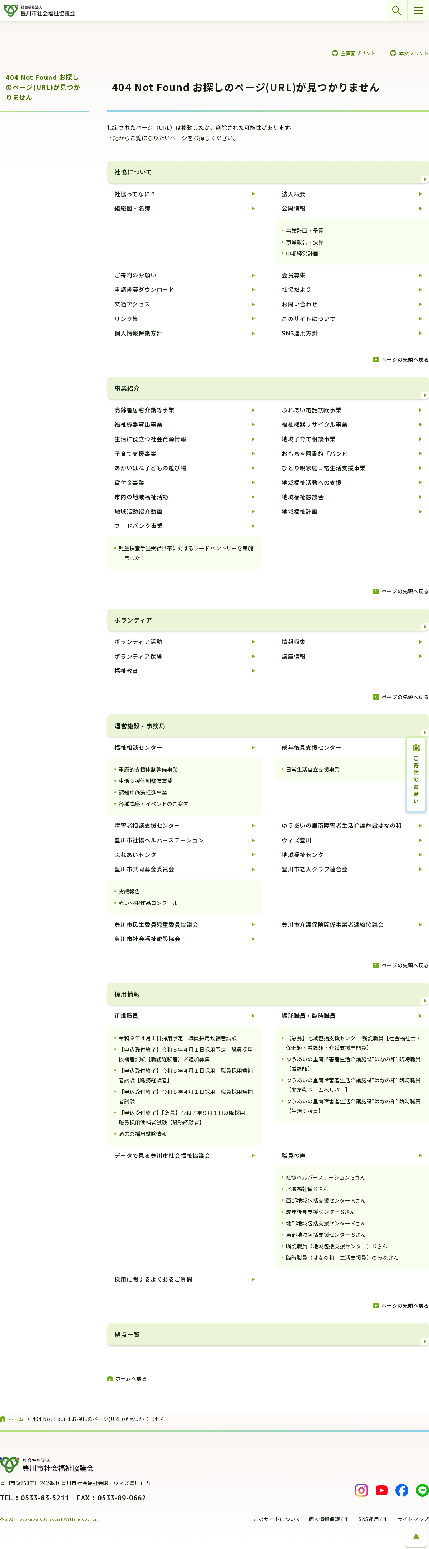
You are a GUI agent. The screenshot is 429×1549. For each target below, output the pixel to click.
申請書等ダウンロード (144, 289)
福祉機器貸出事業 (138, 424)
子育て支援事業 (135, 453)
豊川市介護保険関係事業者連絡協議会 (333, 924)
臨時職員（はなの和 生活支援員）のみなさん (342, 1257)
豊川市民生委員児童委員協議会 (156, 924)
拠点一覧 (127, 1334)
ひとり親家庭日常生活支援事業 (324, 467)
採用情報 (127, 993)
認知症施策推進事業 (143, 792)
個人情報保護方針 (138, 333)
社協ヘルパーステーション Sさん (325, 1177)
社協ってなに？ (135, 194)
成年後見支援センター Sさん (320, 1211)
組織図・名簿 (132, 208)
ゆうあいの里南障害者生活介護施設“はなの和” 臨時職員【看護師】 (353, 1063)
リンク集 (126, 318)
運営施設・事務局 (140, 725)
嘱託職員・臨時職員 (309, 1015)
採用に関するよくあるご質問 (153, 1279)
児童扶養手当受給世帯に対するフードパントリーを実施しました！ (186, 552)
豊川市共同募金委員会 (144, 869)
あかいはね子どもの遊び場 (150, 467)
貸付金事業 (129, 482)
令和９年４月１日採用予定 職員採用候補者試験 (178, 1038)
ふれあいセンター (138, 854)
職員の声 (294, 1155)
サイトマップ (413, 1519)
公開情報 (294, 208)
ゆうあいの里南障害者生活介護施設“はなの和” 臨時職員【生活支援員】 (353, 1106)
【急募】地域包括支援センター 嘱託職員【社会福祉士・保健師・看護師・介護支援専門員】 (353, 1042)
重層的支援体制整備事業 (148, 769)
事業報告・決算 (305, 242)
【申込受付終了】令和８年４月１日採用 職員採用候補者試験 (186, 1096)
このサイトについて (309, 318)
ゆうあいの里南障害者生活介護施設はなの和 (342, 825)
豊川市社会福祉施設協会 (147, 938)
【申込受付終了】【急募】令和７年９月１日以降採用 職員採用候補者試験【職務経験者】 (184, 1117)
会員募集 (294, 275)
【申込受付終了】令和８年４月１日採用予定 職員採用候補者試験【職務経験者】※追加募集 (186, 1054)
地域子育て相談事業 (309, 438)
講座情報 (294, 656)
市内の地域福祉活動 (141, 496)
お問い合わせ (300, 304)
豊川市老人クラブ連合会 (315, 869)
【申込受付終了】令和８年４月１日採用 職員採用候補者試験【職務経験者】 (186, 1075)
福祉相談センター (138, 747)
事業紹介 (127, 388)
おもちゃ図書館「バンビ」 (318, 453)
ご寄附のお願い (135, 275)
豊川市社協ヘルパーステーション (159, 840)
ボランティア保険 (138, 656)
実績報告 (129, 891)
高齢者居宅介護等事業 (144, 409)
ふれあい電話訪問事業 (312, 409)
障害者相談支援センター (147, 825)
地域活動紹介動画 (138, 511)
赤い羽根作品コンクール (148, 902)
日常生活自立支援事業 (313, 769)
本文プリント (414, 53)
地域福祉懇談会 (303, 496)
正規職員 (126, 1015)
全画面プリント (358, 53)
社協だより (297, 289)
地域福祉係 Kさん (307, 1189)
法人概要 (294, 194)
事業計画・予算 (305, 230)
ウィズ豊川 (297, 840)
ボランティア (133, 619)
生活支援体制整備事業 (145, 781)
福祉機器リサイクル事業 (315, 424)
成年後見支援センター (312, 747)
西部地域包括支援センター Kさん (326, 1200)
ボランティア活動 (138, 641)
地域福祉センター (306, 854)
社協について (133, 171)
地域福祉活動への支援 (312, 482)
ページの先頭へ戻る (405, 359)
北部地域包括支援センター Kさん (326, 1223)
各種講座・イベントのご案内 (153, 803)
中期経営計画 (302, 253)
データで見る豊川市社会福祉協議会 (162, 1155)
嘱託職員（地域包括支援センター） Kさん (336, 1246)
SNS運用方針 (300, 333)
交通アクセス (132, 304)
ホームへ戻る (131, 1378)
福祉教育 (126, 670)
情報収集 (294, 641)
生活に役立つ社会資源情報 (150, 438)
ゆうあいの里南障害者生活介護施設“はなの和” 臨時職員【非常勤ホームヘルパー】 (353, 1084)
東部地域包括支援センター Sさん (326, 1234)
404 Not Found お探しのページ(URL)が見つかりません (43, 87)
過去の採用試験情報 (143, 1133)
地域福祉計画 (300, 511)
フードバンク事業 (138, 525)
